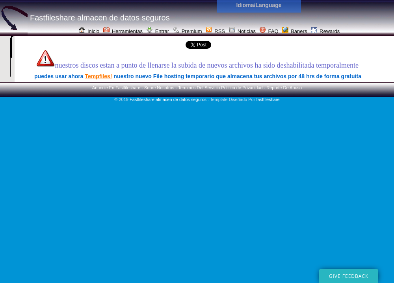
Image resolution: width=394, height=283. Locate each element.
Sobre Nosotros (159, 87)
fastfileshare (267, 99)
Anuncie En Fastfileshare (116, 87)
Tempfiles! (98, 76)
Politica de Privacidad (241, 87)
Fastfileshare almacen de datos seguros (169, 99)
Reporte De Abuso (284, 87)
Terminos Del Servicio (199, 87)
